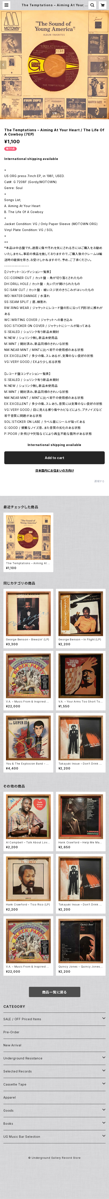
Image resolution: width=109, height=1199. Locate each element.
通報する (99, 481)
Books (8, 1123)
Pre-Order (11, 1032)
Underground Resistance (23, 1058)
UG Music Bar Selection (21, 1136)
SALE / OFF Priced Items (22, 1019)
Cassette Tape (14, 1084)
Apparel (9, 1097)
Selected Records (17, 1071)
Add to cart (54, 458)
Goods (8, 1110)
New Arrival (12, 1045)
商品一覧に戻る (54, 992)
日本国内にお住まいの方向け (54, 470)
